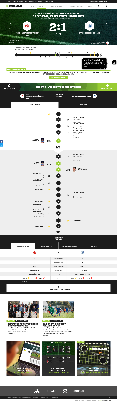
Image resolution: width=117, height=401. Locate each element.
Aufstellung (82, 104)
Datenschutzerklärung (16, 397)
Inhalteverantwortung (44, 397)
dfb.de (14, 1)
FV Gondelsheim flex (89, 33)
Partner (39, 1)
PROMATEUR (9, 1)
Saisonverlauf (46, 246)
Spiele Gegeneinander (70, 246)
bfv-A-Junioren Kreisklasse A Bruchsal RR (58, 13)
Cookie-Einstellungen (54, 397)
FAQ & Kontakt (45, 1)
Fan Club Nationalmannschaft (30, 1)
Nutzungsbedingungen (26, 397)
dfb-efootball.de (20, 1)
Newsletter (51, 1)
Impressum (8, 397)
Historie (94, 246)
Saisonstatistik (23, 246)
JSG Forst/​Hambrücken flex (27, 34)
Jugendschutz (35, 397)
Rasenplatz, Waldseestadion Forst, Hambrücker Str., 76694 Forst (58, 19)
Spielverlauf (35, 104)
